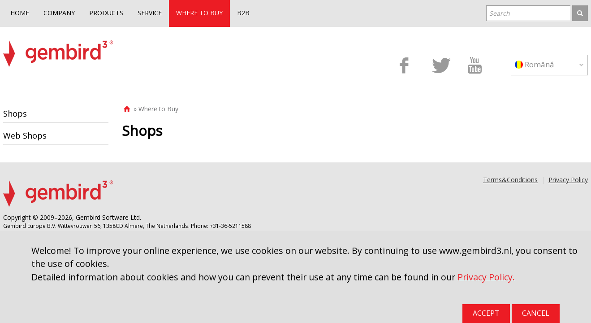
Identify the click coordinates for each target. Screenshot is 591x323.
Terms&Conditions (510, 179)
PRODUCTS (106, 13)
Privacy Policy (568, 179)
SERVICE (150, 13)
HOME (19, 13)
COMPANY (59, 13)
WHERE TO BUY (199, 13)
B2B (243, 13)
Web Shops (25, 135)
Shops (15, 113)
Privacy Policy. (486, 277)
